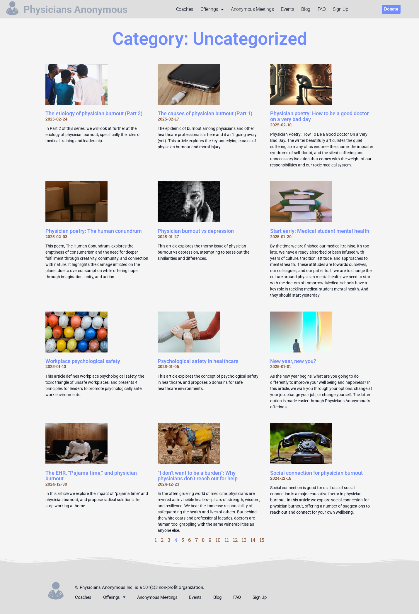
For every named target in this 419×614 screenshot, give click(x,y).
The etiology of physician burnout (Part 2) (93, 113)
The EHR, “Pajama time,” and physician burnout (91, 476)
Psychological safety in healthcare (198, 361)
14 (253, 539)
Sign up (340, 9)
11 (227, 539)
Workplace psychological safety (82, 361)
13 (244, 539)
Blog (305, 9)
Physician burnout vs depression (196, 231)
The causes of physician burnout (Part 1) (205, 113)
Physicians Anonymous (78, 9)
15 (262, 539)
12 (235, 539)
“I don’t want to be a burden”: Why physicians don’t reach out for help (198, 476)
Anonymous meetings (252, 9)
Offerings (212, 9)
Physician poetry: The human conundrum (93, 231)
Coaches (184, 9)
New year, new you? (293, 361)
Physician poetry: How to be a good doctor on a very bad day (319, 116)
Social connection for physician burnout (316, 473)
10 (218, 539)
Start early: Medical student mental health (319, 231)
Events (287, 9)
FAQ (322, 9)
